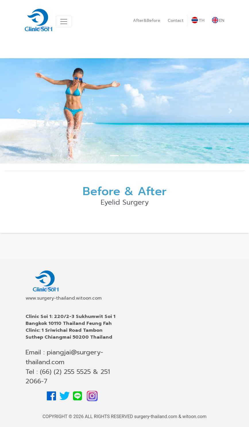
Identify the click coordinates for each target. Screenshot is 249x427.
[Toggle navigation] (64, 21)
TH (198, 20)
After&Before (146, 20)
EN (218, 20)
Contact (176, 20)
